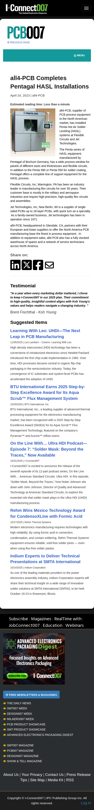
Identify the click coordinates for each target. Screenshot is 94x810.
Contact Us (54, 775)
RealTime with (67, 619)
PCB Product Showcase (24, 724)
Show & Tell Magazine (22, 761)
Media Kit (55, 780)
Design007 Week (17, 713)
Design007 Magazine (21, 756)
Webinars (74, 625)
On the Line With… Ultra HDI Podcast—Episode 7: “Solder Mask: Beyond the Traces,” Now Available (48, 449)
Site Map (37, 780)
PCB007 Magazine (18, 750)
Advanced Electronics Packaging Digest (38, 734)
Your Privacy (32, 775)
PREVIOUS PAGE (18, 42)
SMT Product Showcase (24, 729)
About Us (11, 775)
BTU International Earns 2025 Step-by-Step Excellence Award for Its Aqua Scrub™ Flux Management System (47, 392)
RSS (70, 780)
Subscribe (18, 619)
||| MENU (79, 55)
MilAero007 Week (18, 719)
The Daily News (17, 703)
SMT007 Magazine (18, 745)
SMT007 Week (15, 708)
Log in (86, 803)
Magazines (41, 619)
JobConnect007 (24, 625)
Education (52, 625)
